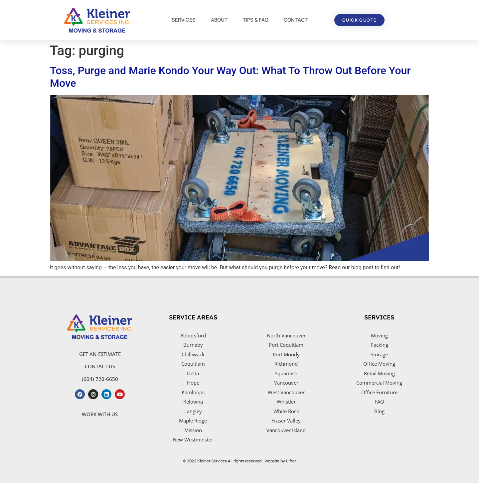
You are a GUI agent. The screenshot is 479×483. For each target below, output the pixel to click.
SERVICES (184, 19)
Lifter (291, 460)
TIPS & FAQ (255, 19)
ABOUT (219, 19)
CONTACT (296, 19)
